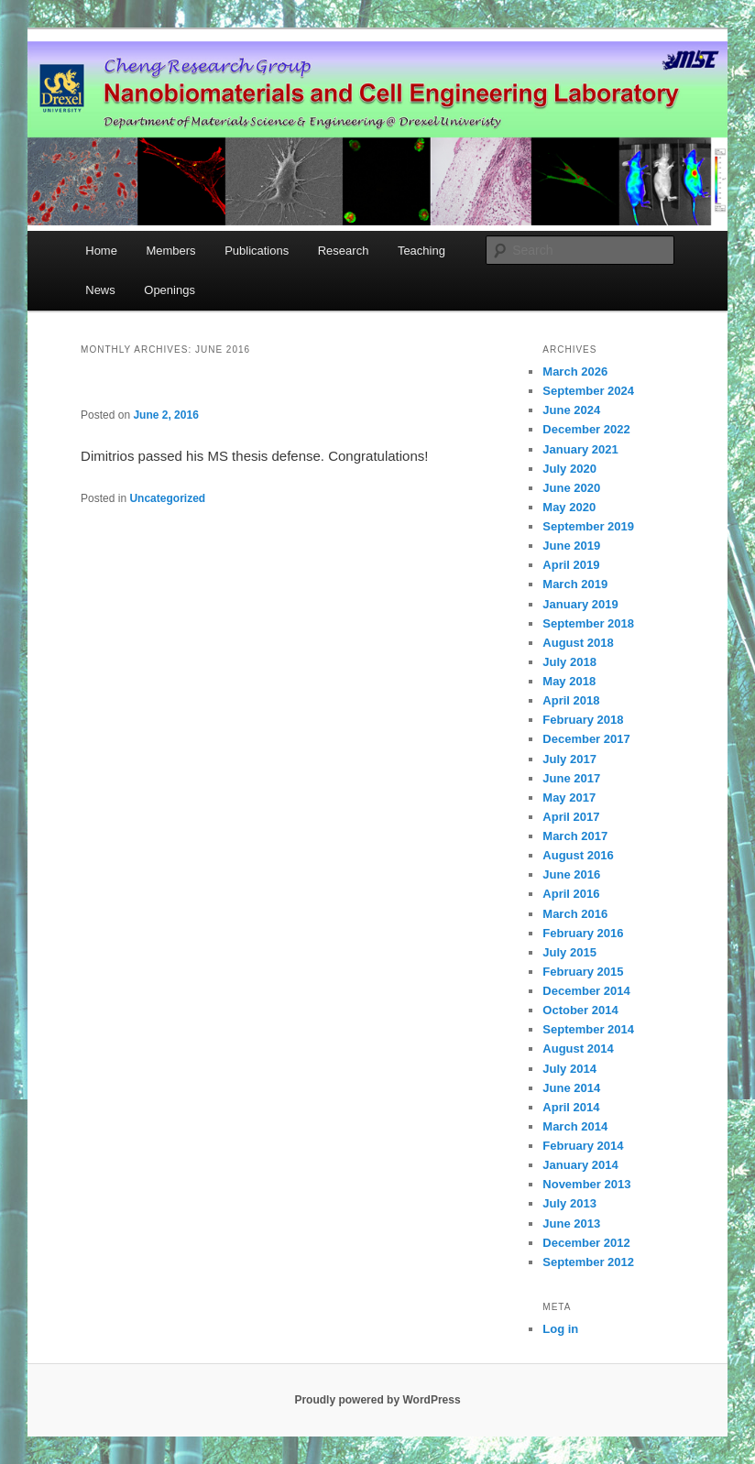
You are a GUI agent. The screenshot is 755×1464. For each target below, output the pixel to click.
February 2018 (582, 720)
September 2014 (588, 1029)
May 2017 (569, 797)
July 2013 (569, 1203)
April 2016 (570, 894)
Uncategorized (167, 498)
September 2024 (588, 391)
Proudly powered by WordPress (377, 1399)
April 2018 (570, 700)
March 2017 (574, 836)
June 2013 (571, 1223)
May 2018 (569, 681)
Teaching (421, 250)
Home (101, 250)
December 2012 (585, 1243)
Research (343, 250)
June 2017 (571, 778)
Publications (256, 250)
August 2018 (577, 643)
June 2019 (571, 545)
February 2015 (582, 971)
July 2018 (569, 662)
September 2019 (588, 526)
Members (170, 250)
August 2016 (577, 855)
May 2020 (569, 507)
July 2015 (569, 952)
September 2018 (588, 623)
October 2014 (580, 1010)
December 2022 (585, 429)
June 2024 (571, 410)
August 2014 (577, 1048)
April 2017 (570, 817)
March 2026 (574, 371)
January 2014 (580, 1165)
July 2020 (569, 468)
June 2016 (571, 874)
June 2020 (571, 488)
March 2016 (574, 914)
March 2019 (574, 584)
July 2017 (569, 759)
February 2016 (582, 933)
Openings (169, 290)
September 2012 (588, 1262)
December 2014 (585, 991)
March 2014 (574, 1126)
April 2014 (570, 1107)
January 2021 (580, 449)
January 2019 (580, 604)
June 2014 (571, 1088)
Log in (560, 1329)
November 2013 (586, 1184)
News (100, 290)
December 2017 (585, 739)
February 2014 (582, 1146)
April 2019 (570, 565)
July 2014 (569, 1069)
